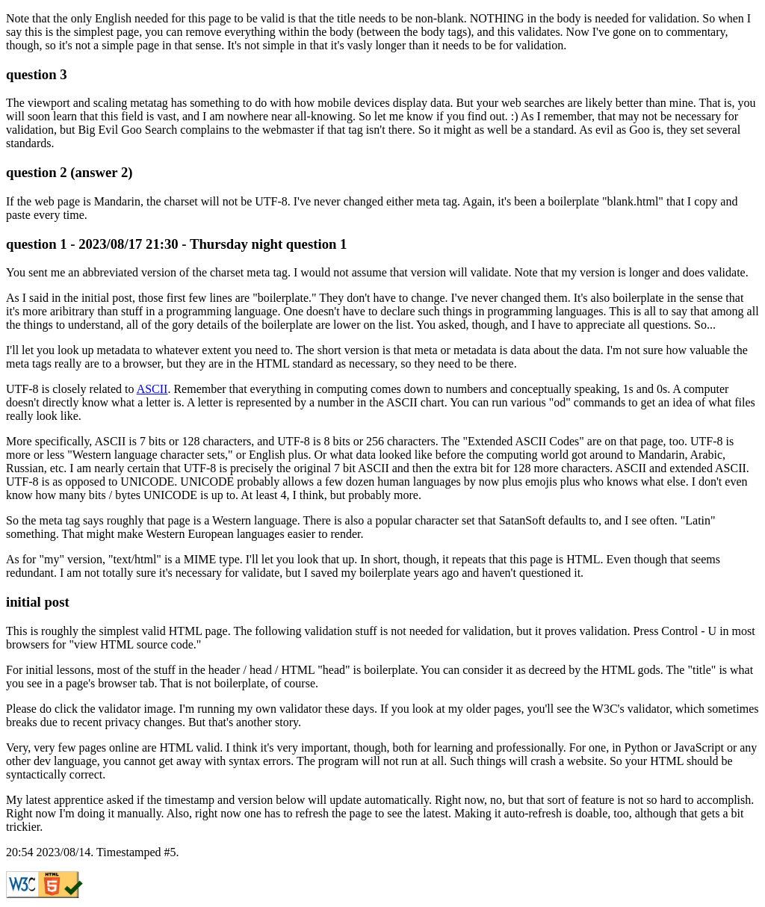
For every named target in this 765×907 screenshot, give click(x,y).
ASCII (152, 389)
